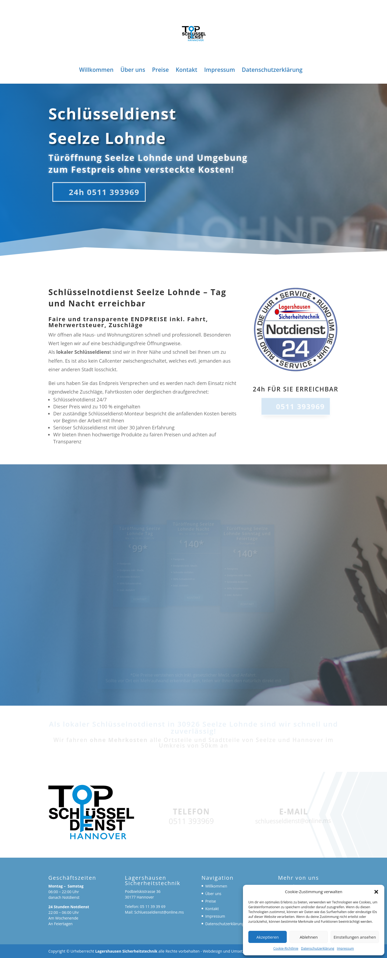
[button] (376, 892)
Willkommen (96, 70)
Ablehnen (309, 937)
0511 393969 (300, 406)
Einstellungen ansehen (355, 937)
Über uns (132, 70)
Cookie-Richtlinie (285, 948)
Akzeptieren (267, 937)
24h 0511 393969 (101, 191)
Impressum (345, 948)
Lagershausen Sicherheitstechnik (126, 951)
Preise (160, 70)
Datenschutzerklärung (317, 948)
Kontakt (186, 70)
